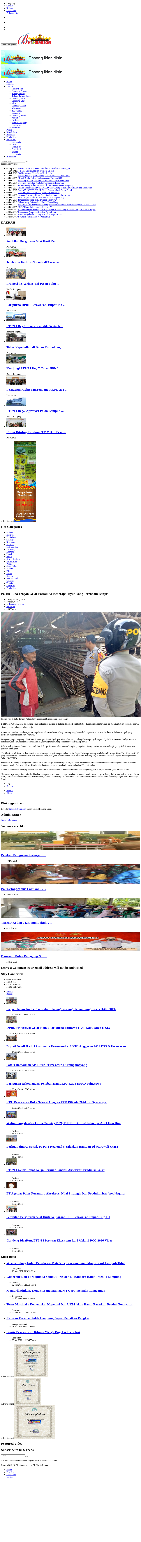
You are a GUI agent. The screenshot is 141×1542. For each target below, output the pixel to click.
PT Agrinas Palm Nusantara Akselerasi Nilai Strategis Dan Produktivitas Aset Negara (65, 1193)
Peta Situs (10, 1472)
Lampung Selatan (19, 115)
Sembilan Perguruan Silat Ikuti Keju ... (33, 241)
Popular (9, 991)
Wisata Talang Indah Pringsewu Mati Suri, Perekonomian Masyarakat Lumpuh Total (65, 1263)
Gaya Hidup (11, 566)
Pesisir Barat (17, 89)
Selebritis (10, 585)
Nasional (10, 84)
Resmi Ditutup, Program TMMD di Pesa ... (36, 432)
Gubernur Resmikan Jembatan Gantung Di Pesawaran (41, 183)
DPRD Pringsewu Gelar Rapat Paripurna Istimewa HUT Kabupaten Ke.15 (58, 1027)
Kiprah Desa (11, 132)
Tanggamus (17, 110)
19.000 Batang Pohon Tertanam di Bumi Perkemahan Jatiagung (45, 185)
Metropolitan (12, 547)
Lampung (16, 113)
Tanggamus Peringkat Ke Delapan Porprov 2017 (39, 200)
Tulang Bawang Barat (21, 96)
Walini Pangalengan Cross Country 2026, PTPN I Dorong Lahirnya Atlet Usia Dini (63, 1123)
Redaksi (9, 8)
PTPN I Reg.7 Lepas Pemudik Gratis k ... (34, 326)
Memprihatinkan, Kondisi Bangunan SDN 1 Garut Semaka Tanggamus (55, 1290)
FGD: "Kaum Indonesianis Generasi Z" (35, 207)
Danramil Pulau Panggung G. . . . (24, 956)
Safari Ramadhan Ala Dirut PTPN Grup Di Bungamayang (46, 1065)
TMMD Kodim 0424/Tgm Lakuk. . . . (26, 922)
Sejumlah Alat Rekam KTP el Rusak (34, 217)
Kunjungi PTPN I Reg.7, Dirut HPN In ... (35, 368)
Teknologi (10, 549)
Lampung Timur (19, 106)
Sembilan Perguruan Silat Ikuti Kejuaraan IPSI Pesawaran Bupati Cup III (58, 1217)
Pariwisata (16, 142)
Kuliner (9, 532)
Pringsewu (16, 125)
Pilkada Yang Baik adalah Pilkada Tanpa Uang (38, 202)
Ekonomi (10, 552)
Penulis (9, 790)
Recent (9, 994)
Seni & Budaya (13, 559)
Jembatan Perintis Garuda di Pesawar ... (34, 262)
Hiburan (9, 535)
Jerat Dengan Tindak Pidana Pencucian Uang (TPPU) (41, 197)
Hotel (14, 144)
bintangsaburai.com (17, 809)
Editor (9, 793)
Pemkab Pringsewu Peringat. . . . (23, 855)
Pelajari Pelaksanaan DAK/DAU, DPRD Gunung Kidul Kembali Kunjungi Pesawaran (55, 188)
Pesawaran (16, 127)
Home (9, 81)
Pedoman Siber (13, 13)
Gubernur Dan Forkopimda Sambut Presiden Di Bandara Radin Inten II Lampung (63, 1276)
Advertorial (11, 156)
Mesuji (15, 118)
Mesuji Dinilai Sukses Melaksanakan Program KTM (40, 178)
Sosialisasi (16, 149)
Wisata (9, 564)
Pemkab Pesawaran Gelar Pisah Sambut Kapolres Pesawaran (44, 195)
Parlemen (10, 135)
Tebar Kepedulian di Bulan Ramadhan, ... (35, 347)
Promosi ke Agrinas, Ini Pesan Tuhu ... (32, 283)
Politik (9, 130)
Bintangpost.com (16, 604)
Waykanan (16, 108)
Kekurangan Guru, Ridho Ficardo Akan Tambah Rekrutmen (43, 180)
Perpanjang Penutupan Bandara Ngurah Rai (37, 212)
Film (8, 571)
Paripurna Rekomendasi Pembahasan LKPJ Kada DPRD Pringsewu (53, 1083)
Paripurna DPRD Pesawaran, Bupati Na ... (35, 305)
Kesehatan (10, 542)
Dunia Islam (11, 537)
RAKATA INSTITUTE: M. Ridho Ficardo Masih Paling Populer (45, 190)
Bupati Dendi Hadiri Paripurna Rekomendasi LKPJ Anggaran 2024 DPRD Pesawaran (66, 1046)
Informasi (11, 139)
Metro (14, 103)
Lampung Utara (18, 101)
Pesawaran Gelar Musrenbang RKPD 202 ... (36, 389)
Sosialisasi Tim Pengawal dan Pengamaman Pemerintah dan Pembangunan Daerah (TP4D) (57, 205)
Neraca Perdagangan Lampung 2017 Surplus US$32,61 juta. (44, 175)
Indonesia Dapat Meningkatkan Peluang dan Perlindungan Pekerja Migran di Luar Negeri (57, 209)
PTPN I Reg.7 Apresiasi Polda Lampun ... (35, 411)
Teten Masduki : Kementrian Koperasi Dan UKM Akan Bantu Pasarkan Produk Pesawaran (69, 1304)
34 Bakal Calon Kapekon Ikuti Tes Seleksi (35, 171)
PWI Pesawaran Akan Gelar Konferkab (35, 173)
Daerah (9, 86)
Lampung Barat (18, 98)
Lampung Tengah (19, 91)
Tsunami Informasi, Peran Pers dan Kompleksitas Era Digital (44, 168)
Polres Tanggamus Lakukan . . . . (23, 889)
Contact (9, 6)
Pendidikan (11, 137)
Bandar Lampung (19, 122)
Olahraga (10, 540)
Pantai (9, 554)
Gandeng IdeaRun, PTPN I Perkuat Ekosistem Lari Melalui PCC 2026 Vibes (59, 1240)
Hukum (9, 569)
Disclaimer (11, 10)
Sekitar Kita (11, 561)
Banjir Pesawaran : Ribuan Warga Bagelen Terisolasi (43, 1332)
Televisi (9, 583)
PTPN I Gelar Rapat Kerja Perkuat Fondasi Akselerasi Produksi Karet (55, 1170)
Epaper (15, 151)
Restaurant (16, 147)
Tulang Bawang (18, 93)
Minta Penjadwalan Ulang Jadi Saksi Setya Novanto (40, 214)
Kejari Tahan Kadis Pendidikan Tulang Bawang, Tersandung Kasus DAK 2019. (61, 1009)
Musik (9, 573)
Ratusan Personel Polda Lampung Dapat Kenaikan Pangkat (47, 1318)
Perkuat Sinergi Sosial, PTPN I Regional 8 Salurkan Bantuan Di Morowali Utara (62, 1146)
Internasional (12, 578)
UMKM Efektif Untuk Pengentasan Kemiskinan (38, 192)
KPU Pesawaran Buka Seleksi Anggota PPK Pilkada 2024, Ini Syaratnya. (56, 1102)
